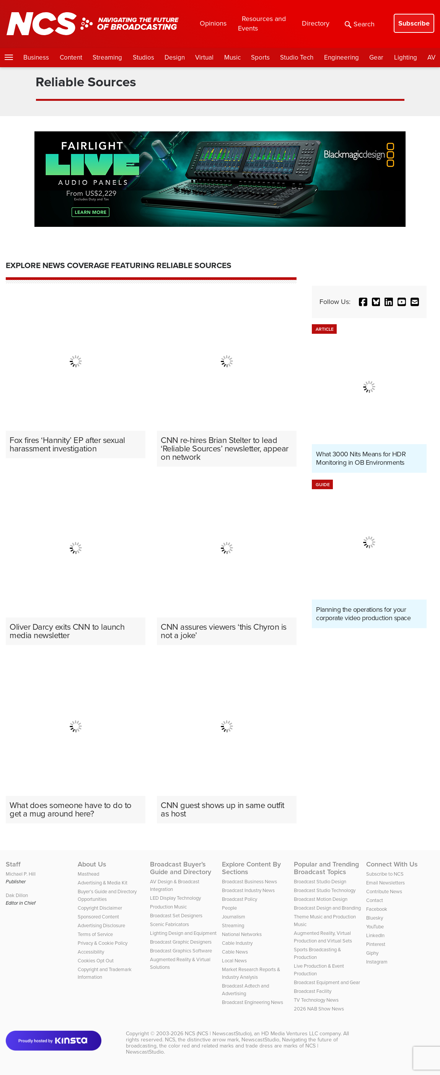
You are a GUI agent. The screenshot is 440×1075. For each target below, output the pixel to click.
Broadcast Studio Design (320, 881)
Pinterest (375, 944)
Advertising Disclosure (101, 925)
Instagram (377, 961)
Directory (315, 23)
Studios (143, 57)
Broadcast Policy (239, 899)
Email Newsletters (385, 882)
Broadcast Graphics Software (181, 950)
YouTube (375, 926)
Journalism (233, 916)
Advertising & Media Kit (102, 882)
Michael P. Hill (21, 874)
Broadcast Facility (312, 991)
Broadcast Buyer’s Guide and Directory (180, 868)
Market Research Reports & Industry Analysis (251, 973)
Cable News (235, 951)
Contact (374, 900)
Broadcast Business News (249, 881)
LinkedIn (375, 935)
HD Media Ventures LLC (289, 1034)
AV (431, 57)
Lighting (405, 57)
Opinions (213, 23)
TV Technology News (316, 1000)
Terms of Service (95, 934)
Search (360, 24)
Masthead (88, 874)
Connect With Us (392, 864)
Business (36, 57)
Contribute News (384, 891)
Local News (234, 960)
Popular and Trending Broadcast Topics (326, 868)
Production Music (168, 906)
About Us (92, 864)
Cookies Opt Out (96, 960)
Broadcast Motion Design (320, 899)
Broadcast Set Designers (176, 915)
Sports (260, 57)
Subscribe (414, 23)
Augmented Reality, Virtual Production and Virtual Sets (323, 937)
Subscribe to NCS (385, 874)
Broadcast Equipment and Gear (327, 982)
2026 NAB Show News (319, 1008)
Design (175, 57)
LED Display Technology (175, 898)
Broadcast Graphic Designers (181, 942)
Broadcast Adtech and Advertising (245, 989)
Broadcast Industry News (248, 890)
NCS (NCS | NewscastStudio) (218, 1034)
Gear (376, 57)
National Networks (242, 934)
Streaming (107, 57)
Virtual (204, 57)
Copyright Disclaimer (100, 908)
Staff (13, 864)
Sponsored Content (98, 916)
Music (232, 57)
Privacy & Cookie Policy (102, 943)
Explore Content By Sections (251, 868)
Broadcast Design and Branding (327, 908)
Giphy (372, 953)
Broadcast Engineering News (252, 1002)
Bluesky (374, 917)
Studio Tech (296, 57)
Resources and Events (262, 23)
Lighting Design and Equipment (183, 933)
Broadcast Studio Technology (324, 890)
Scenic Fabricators (169, 924)
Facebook (376, 909)
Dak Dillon (17, 895)
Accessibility (91, 951)
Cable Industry (237, 943)
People (229, 908)
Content (71, 57)
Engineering (341, 57)
